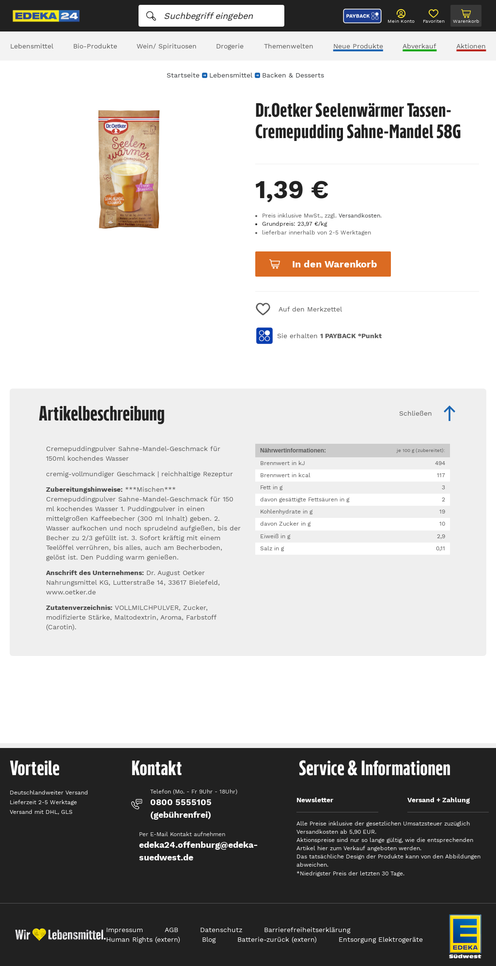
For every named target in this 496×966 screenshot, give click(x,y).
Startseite (183, 75)
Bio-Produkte (95, 46)
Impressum (124, 930)
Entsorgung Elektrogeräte (381, 939)
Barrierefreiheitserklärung (307, 930)
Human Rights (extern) (143, 939)
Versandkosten (359, 215)
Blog (209, 939)
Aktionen (471, 46)
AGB (171, 930)
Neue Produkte (358, 46)
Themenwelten (288, 46)
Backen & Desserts (293, 75)
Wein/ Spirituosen (167, 46)
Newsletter (314, 800)
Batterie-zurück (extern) (277, 939)
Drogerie (230, 46)
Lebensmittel (31, 46)
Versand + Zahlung (438, 800)
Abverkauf (419, 46)
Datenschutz (221, 930)
